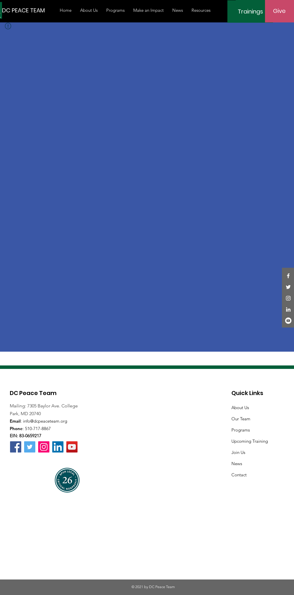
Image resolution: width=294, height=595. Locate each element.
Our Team (240, 418)
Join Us (238, 452)
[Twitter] (288, 287)
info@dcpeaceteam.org (45, 421)
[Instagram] (288, 298)
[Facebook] (288, 276)
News (236, 463)
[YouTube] (288, 320)
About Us (240, 407)
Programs (240, 430)
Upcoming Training (249, 441)
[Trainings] (250, 11)
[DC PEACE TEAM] (23, 10)
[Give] (279, 11)
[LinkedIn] (288, 309)
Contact (239, 474)
